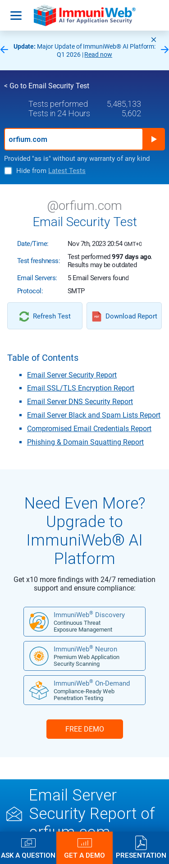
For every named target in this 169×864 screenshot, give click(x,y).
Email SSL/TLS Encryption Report (80, 388)
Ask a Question (28, 855)
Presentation (141, 855)
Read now (98, 54)
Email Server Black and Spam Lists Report (93, 415)
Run (153, 139)
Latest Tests (67, 171)
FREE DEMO (84, 729)
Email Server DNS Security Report (80, 401)
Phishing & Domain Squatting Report (85, 442)
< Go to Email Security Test (46, 86)
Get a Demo (84, 855)
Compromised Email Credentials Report (89, 428)
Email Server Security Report (72, 375)
